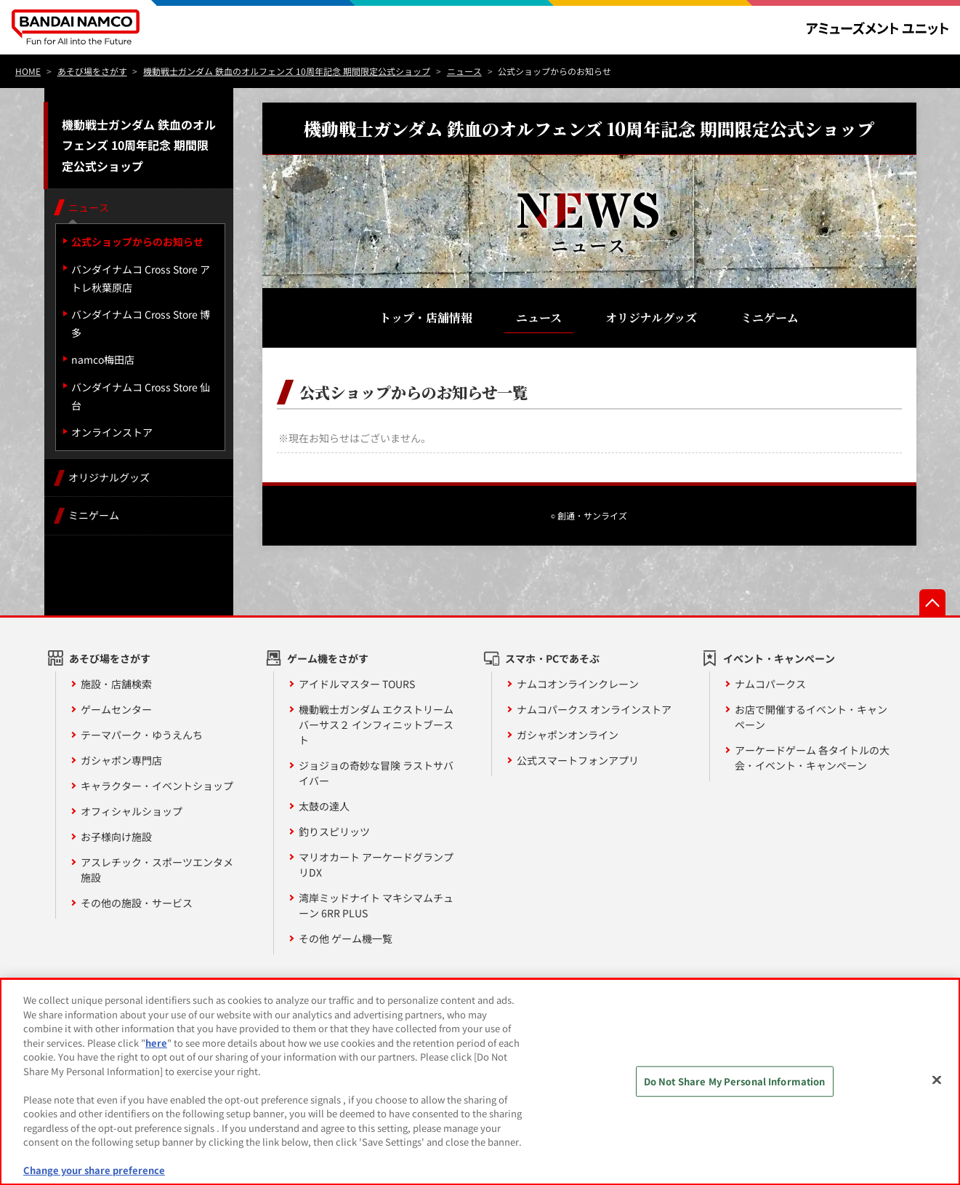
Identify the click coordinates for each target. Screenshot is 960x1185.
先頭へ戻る (932, 602)
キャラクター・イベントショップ (157, 785)
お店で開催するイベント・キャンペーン (811, 717)
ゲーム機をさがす (327, 658)
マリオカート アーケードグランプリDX (376, 864)
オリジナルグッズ (651, 317)
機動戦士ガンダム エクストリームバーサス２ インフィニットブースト (376, 724)
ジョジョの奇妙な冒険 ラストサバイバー (376, 773)
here (156, 1043)
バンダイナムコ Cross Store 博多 (140, 323)
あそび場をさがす (109, 658)
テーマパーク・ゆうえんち (142, 734)
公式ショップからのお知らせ (137, 241)
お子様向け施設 (116, 836)
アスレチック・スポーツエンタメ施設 (157, 870)
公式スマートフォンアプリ (578, 760)
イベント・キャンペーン (779, 658)
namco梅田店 (102, 359)
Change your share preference (94, 1170)
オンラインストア (112, 432)
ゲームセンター (116, 709)
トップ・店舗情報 (425, 317)
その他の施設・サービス (137, 902)
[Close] (937, 1080)
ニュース (539, 317)
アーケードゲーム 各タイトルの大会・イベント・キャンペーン (812, 758)
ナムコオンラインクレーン (578, 684)
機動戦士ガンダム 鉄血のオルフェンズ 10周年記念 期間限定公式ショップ (139, 145)
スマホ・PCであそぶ (552, 658)
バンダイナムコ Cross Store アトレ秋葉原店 (140, 278)
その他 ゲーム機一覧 (345, 938)
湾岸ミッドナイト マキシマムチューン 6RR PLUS (376, 905)
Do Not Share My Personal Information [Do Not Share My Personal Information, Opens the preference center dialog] (735, 1081)
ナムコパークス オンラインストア (594, 709)
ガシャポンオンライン (567, 734)
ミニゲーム (770, 317)
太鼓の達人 (324, 806)
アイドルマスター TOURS (357, 684)
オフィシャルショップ (131, 811)
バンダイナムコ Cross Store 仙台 (140, 396)
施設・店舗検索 (116, 684)
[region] (480, 1081)
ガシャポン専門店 (121, 760)
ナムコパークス (770, 684)
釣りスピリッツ (334, 831)
